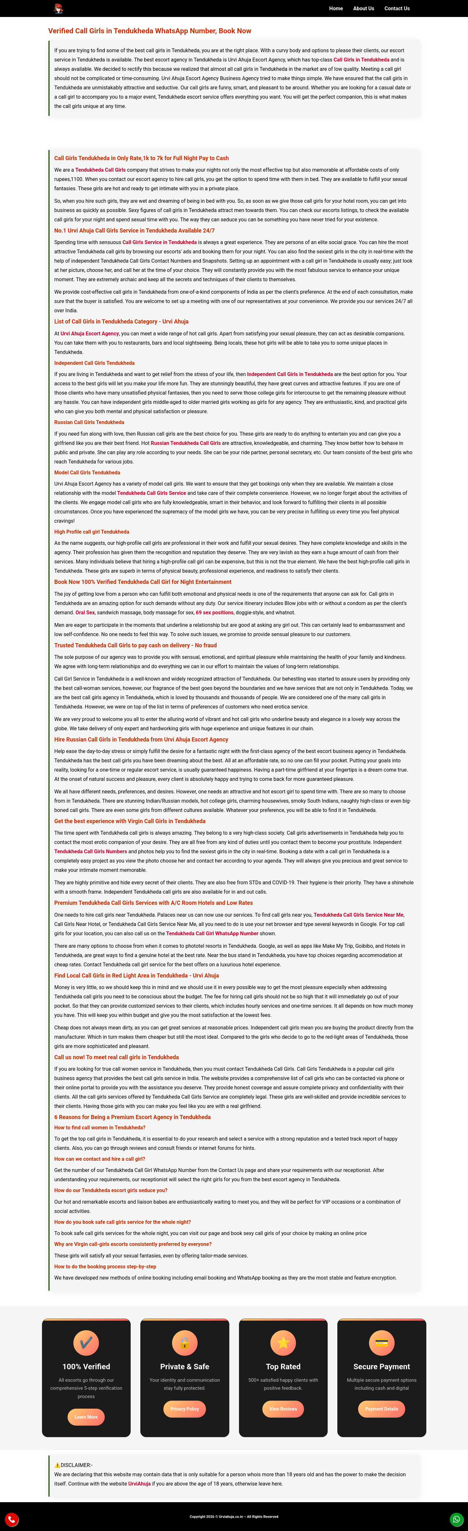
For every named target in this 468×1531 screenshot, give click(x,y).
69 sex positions (215, 613)
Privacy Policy (184, 1409)
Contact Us (397, 8)
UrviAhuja (139, 1484)
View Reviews (283, 1409)
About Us (363, 8)
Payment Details (381, 1409)
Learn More (86, 1417)
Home (336, 8)
